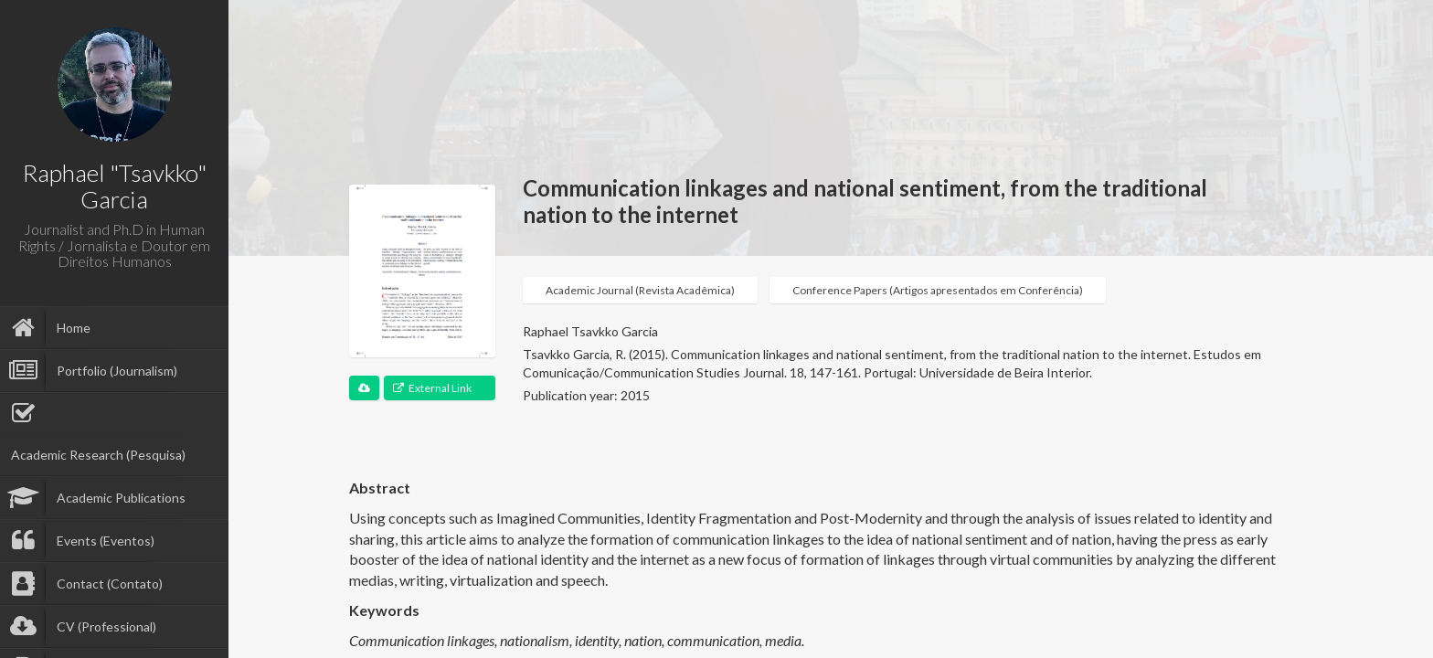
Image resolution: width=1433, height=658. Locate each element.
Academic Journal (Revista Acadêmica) (640, 290)
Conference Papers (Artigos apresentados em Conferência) (937, 290)
